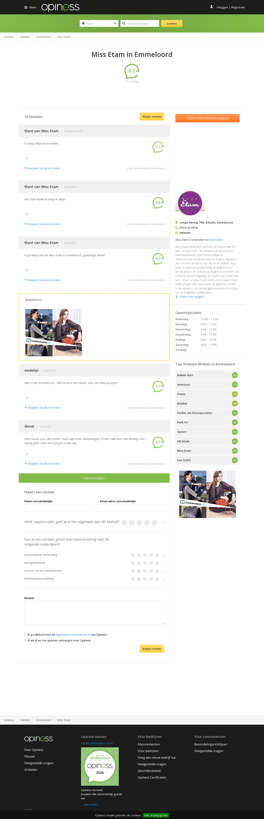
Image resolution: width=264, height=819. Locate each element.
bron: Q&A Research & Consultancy (145, 168)
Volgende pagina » (94, 478)
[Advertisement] (132, 91)
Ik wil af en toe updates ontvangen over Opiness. (57, 640)
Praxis (181, 394)
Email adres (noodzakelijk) (118, 501)
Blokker (182, 403)
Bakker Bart (185, 375)
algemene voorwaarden (73, 634)
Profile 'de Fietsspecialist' (195, 413)
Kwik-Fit (182, 422)
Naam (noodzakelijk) (38, 501)
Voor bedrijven (148, 751)
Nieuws (29, 756)
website (185, 232)
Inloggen (222, 7)
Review (29, 598)
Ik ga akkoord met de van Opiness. (66, 634)
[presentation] (75, 652)
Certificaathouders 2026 (97, 743)
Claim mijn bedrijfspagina (207, 118)
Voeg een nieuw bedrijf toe (157, 757)
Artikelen (30, 770)
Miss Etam (216, 239)
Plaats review (152, 116)
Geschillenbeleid (149, 771)
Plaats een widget (191, 296)
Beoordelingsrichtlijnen (211, 744)
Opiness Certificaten (152, 777)
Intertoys (183, 384)
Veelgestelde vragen (38, 763)
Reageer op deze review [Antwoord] (42, 168)
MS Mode (183, 441)
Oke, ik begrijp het (156, 815)
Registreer (238, 7)
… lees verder (89, 804)
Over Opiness (33, 750)
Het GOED (184, 460)
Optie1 (182, 432)
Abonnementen (149, 744)
